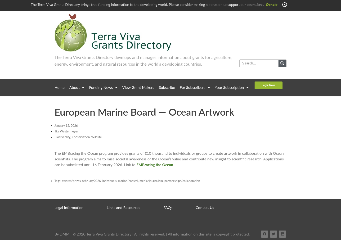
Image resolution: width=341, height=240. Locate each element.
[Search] (282, 63)
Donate (272, 4)
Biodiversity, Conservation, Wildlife (78, 137)
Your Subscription (232, 87)
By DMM (62, 234)
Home (59, 87)
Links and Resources (123, 207)
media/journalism (151, 181)
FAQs (167, 207)
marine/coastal (128, 181)
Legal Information (69, 207)
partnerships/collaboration (182, 181)
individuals (109, 181)
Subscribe (167, 87)
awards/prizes (71, 181)
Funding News (103, 87)
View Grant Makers (138, 87)
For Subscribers (195, 87)
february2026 (91, 181)
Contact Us (205, 207)
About (77, 87)
